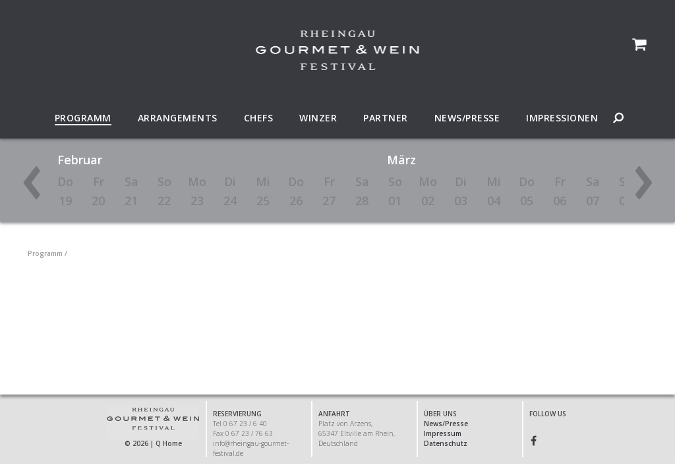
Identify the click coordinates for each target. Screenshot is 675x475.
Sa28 (362, 191)
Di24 (230, 191)
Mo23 (197, 191)
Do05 (527, 191)
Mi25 (263, 191)
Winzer (318, 117)
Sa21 (131, 191)
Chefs (259, 117)
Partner (385, 117)
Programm (83, 117)
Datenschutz (445, 443)
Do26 (296, 191)
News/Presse (467, 117)
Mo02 (428, 191)
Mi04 (493, 191)
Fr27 (329, 191)
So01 (395, 191)
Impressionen (562, 117)
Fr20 (98, 191)
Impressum (442, 433)
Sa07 (593, 191)
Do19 (65, 191)
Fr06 (559, 191)
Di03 (460, 191)
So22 (164, 191)
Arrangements (178, 117)
